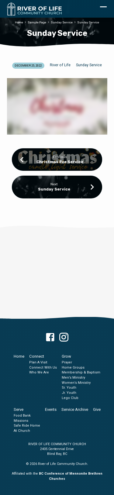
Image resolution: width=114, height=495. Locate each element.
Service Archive (74, 409)
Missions (21, 421)
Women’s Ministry (76, 383)
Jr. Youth (69, 393)
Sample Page (37, 22)
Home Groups (73, 368)
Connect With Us (43, 368)
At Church (22, 431)
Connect (36, 356)
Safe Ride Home (27, 426)
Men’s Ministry (73, 378)
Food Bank (22, 416)
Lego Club (70, 398)
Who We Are (39, 372)
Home (19, 22)
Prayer (67, 362)
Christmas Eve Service (59, 162)
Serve (18, 409)
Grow (66, 356)
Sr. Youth (69, 388)
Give (97, 409)
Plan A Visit (38, 362)
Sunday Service (62, 22)
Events (51, 409)
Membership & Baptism (81, 372)
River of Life (60, 65)
